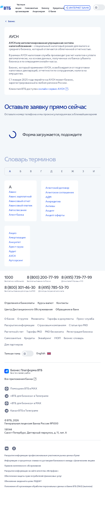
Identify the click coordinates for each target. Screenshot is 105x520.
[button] (20, 6)
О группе (22, 318)
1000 (8, 277)
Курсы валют (46, 303)
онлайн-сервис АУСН (53, 88)
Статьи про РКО (78, 325)
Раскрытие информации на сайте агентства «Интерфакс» (31, 471)
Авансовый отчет (19, 201)
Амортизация (17, 237)
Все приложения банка (20, 379)
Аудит (12, 251)
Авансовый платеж (20, 205)
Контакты (62, 303)
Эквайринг (44, 338)
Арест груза (16, 246)
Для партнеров (13, 344)
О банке (9, 318)
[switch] (28, 353)
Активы (50, 206)
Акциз (12, 233)
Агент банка (16, 214)
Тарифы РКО (34, 331)
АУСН (12, 256)
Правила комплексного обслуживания (22, 466)
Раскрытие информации (19, 325)
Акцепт (50, 210)
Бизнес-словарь (73, 338)
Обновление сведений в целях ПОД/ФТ (22, 481)
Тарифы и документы (60, 318)
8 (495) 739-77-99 (76, 277)
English (43, 353)
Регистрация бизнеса (80, 331)
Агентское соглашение (60, 192)
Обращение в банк (67, 309)
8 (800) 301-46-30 (19, 287)
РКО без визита (54, 331)
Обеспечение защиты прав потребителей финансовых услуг (33, 476)
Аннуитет (15, 242)
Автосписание (17, 210)
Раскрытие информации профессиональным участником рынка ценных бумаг (42, 455)
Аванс (12, 192)
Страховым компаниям (51, 325)
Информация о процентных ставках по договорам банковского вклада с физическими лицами (49, 460)
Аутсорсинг (16, 260)
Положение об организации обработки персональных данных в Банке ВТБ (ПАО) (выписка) (48, 486)
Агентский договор (57, 187)
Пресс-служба (85, 318)
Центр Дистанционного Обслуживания (28, 309)
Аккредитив (53, 201)
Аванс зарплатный (20, 196)
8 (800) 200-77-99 (42, 277)
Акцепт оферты (55, 215)
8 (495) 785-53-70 (53, 287)
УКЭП (57, 338)
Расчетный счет (14, 331)
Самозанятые (12, 338)
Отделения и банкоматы (19, 303)
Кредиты (29, 338)
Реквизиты (37, 318)
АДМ (48, 197)
